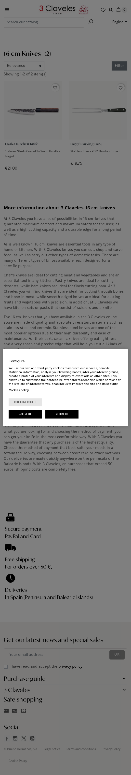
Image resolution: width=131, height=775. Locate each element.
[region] (65, 387)
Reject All (62, 414)
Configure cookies (25, 402)
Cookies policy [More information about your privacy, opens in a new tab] (19, 390)
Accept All (25, 414)
